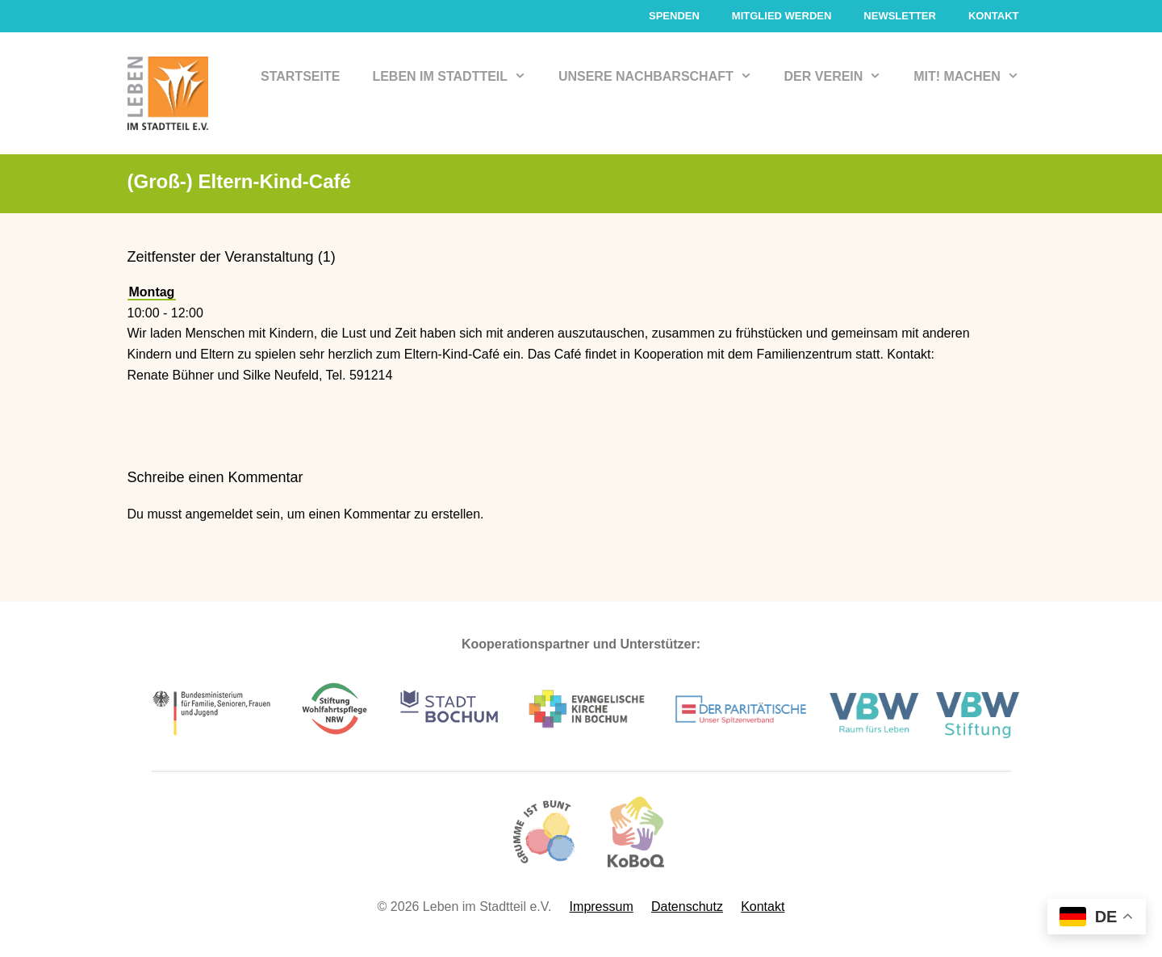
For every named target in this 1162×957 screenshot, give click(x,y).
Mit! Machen (974, 77)
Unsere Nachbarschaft (663, 77)
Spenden (674, 16)
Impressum (601, 906)
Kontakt (993, 16)
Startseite (300, 76)
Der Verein (841, 77)
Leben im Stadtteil (457, 77)
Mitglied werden (782, 16)
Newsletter (899, 16)
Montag (152, 292)
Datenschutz (687, 906)
